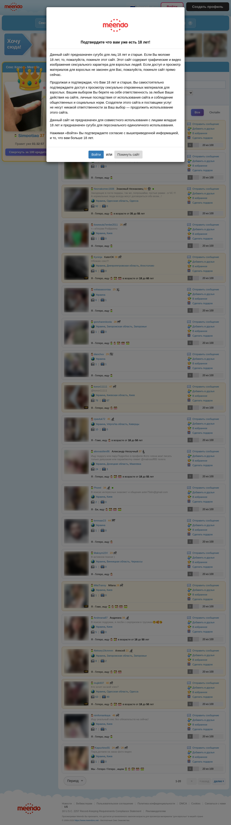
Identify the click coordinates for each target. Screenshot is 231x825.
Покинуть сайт (128, 154)
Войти (96, 154)
